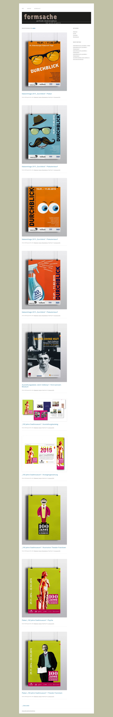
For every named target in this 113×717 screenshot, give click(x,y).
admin (33, 28)
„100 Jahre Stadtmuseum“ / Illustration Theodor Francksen (44, 547)
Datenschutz (37, 8)
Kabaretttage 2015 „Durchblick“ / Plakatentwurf (40, 166)
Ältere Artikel (25, 705)
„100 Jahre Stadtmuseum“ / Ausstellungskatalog (40, 424)
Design (40, 97)
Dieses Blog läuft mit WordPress (28, 711)
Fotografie (75, 35)
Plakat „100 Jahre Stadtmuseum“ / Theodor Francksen (42, 693)
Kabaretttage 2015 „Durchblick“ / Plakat (37, 94)
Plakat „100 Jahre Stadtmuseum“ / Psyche (37, 620)
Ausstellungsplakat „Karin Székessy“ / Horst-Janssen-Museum (41, 386)
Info (23, 8)
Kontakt (29, 8)
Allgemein (36, 97)
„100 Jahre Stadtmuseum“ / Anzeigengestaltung (40, 475)
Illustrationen (45, 97)
